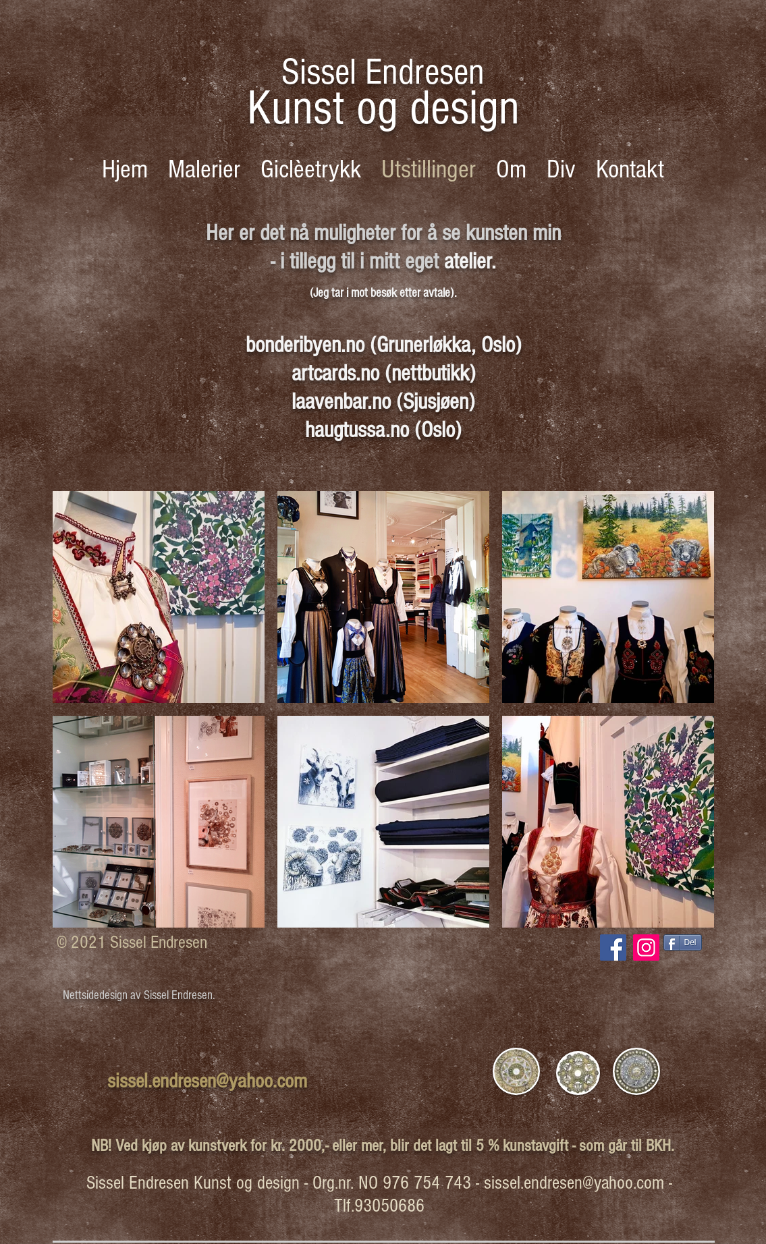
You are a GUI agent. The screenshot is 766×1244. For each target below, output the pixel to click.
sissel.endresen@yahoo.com (207, 1081)
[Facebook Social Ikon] (613, 947)
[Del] (682, 942)
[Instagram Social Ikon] (646, 947)
